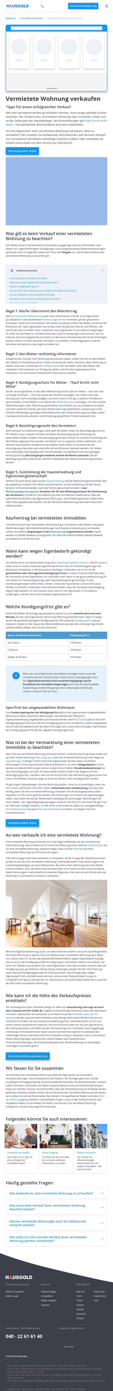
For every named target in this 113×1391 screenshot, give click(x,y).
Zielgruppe (46, 768)
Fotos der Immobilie (48, 820)
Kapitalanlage (13, 771)
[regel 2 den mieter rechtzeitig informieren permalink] (4, 364)
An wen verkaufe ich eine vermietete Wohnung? (32, 294)
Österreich (81, 1324)
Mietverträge (50, 330)
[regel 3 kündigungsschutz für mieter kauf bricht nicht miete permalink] (4, 392)
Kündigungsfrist (84, 631)
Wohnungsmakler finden (22, 151)
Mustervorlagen (48, 1302)
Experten (45, 1315)
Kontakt (80, 1320)
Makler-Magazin (48, 1311)
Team (79, 1306)
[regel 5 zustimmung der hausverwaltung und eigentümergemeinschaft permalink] (4, 482)
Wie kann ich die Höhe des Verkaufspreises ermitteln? (34, 298)
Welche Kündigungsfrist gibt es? (24, 286)
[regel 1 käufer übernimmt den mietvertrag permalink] (4, 321)
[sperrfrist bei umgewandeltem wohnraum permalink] (4, 717)
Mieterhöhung (64, 413)
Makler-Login (12, 1306)
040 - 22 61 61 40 (52, 6)
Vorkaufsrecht (51, 376)
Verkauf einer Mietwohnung (27, 327)
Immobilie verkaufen (31, 18)
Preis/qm (78, 859)
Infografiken (47, 1306)
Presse (79, 1311)
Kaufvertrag (57, 542)
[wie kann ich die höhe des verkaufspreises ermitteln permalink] (4, 1003)
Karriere (80, 1315)
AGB (96, 1311)
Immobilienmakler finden (22, 833)
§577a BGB (81, 730)
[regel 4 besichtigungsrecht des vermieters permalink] (4, 435)
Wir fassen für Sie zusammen (23, 303)
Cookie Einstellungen (16, 1367)
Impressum (99, 1302)
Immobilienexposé (16, 820)
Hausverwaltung (55, 491)
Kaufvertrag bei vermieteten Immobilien (28, 278)
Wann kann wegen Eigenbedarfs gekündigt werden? (33, 282)
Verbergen (56, 311)
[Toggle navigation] (107, 6)
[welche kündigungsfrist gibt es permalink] (4, 614)
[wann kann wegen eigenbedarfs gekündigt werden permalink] (4, 558)
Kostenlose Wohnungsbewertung (27, 1067)
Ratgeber (11, 18)
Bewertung (83, 6)
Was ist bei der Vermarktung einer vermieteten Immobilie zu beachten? (43, 290)
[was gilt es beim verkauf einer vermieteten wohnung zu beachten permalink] (4, 230)
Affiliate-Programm (15, 1302)
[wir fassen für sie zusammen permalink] (4, 1075)
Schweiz (80, 1329)
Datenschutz (100, 1306)
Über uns (80, 1302)
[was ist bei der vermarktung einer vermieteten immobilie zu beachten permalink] (4, 749)
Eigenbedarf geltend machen (72, 573)
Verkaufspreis (95, 856)
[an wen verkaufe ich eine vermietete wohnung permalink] (4, 842)
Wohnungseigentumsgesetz (22, 502)
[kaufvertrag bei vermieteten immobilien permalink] (4, 525)
